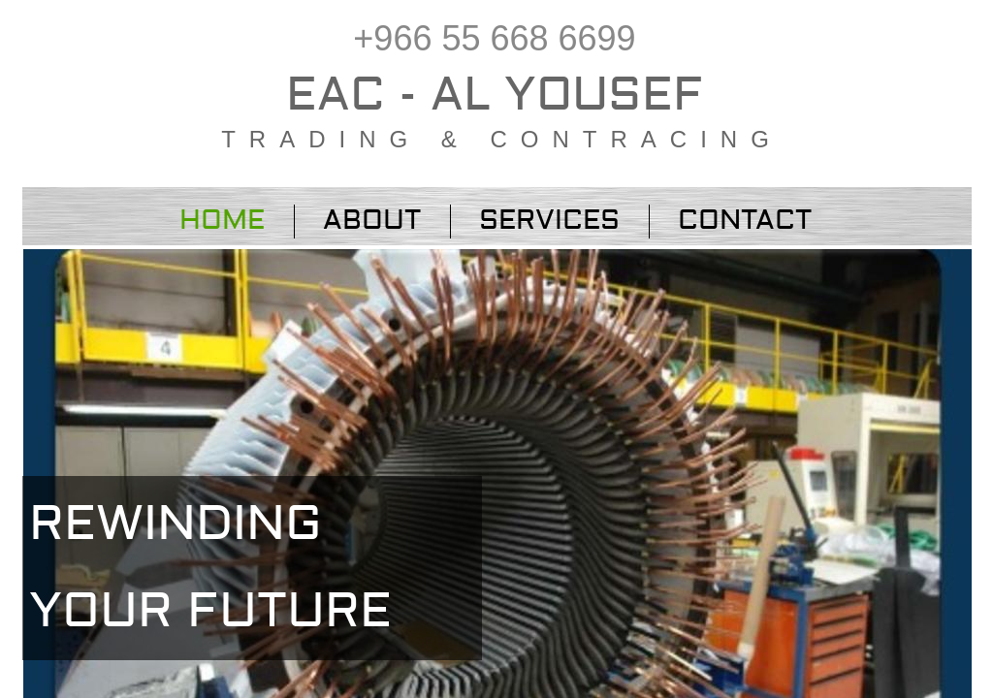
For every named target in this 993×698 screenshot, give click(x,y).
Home (222, 221)
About (372, 221)
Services (549, 221)
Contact (745, 221)
